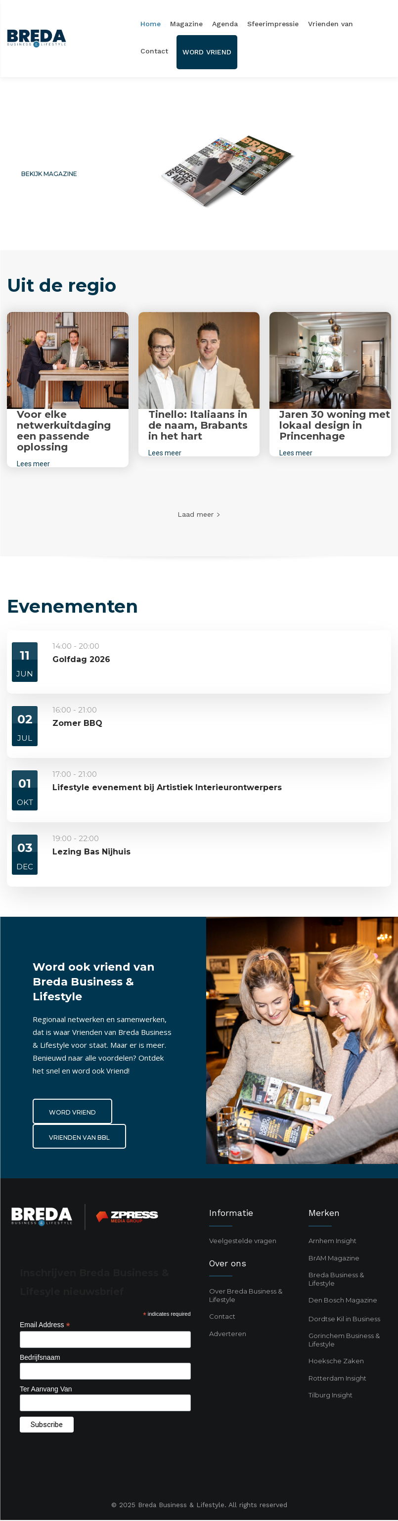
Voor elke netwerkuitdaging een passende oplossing (64, 430)
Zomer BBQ (77, 723)
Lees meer (33, 463)
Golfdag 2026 (81, 659)
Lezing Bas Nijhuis (91, 851)
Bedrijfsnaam (40, 1359)
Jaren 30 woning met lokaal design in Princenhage (334, 425)
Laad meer (199, 514)
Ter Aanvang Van (46, 1390)
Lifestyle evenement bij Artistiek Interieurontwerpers (167, 787)
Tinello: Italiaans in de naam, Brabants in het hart (198, 425)
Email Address (45, 1326)
